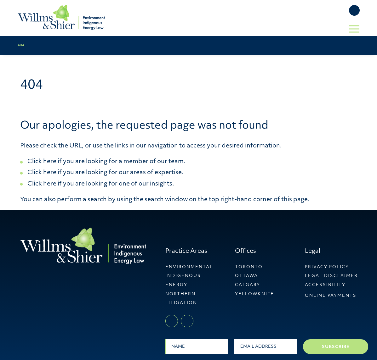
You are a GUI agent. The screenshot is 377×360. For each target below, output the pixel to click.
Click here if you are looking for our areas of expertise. (105, 173)
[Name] (196, 346)
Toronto (249, 267)
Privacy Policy (327, 267)
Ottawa (246, 276)
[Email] (265, 346)
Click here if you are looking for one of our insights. (100, 184)
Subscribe (336, 347)
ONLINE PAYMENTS (331, 296)
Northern (180, 294)
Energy (176, 285)
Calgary (247, 285)
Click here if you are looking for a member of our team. (106, 162)
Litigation (181, 303)
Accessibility (325, 285)
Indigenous (183, 276)
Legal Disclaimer (331, 276)
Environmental (189, 267)
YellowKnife (254, 294)
